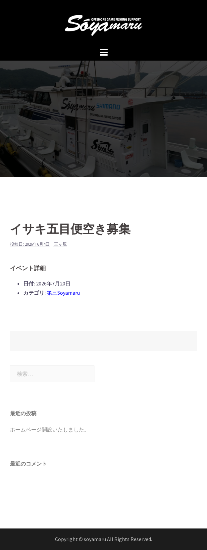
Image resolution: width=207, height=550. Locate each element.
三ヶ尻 (60, 244)
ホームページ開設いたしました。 (49, 429)
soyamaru (95, 539)
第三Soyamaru (63, 292)
